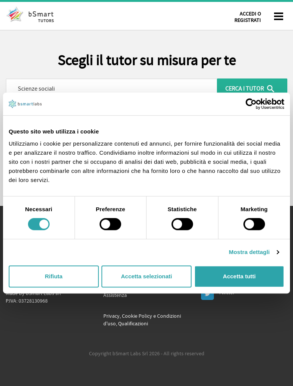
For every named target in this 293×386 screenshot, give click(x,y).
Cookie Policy (137, 316)
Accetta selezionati (146, 276)
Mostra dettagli (249, 252)
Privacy (111, 316)
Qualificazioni (133, 323)
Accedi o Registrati (247, 17)
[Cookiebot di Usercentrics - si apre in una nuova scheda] (251, 104)
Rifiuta (53, 276)
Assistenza (115, 295)
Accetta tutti (239, 276)
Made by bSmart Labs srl (33, 293)
